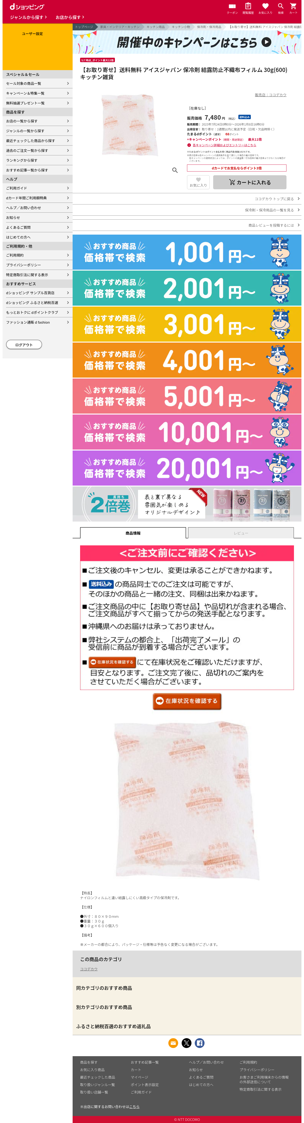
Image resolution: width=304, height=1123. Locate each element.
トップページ (84, 27)
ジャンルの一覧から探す (25, 130)
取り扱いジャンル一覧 (97, 1084)
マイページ (139, 1077)
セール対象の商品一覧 (23, 83)
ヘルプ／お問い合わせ (23, 207)
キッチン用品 (156, 27)
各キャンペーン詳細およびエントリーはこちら (224, 145)
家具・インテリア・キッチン (120, 27)
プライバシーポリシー (23, 264)
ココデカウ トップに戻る (274, 198)
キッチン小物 (181, 27)
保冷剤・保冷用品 (209, 27)
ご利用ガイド (16, 188)
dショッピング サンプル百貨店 (30, 292)
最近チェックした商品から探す (30, 140)
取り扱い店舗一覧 (94, 1092)
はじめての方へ (18, 237)
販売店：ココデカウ (270, 94)
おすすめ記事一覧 (145, 1062)
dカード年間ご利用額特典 (26, 197)
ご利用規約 (15, 255)
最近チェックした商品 (97, 1077)
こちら (134, 1106)
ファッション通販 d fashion (28, 322)
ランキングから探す (22, 160)
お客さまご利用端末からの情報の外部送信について (264, 1079)
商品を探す (89, 1062)
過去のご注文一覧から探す (27, 150)
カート (136, 1069)
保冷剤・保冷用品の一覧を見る (269, 210)
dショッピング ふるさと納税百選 (32, 302)
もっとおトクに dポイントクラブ (32, 312)
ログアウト (24, 344)
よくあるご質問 (18, 227)
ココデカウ (89, 968)
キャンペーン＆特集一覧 (25, 93)
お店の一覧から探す (22, 120)
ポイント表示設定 (145, 1084)
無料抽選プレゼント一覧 (25, 102)
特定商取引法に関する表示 (27, 274)
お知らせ (13, 217)
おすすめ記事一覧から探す (27, 170)
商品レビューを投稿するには (271, 225)
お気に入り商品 (92, 1069)
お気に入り (198, 185)
